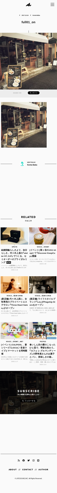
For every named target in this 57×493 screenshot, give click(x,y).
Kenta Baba (36, 15)
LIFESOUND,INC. (22, 478)
